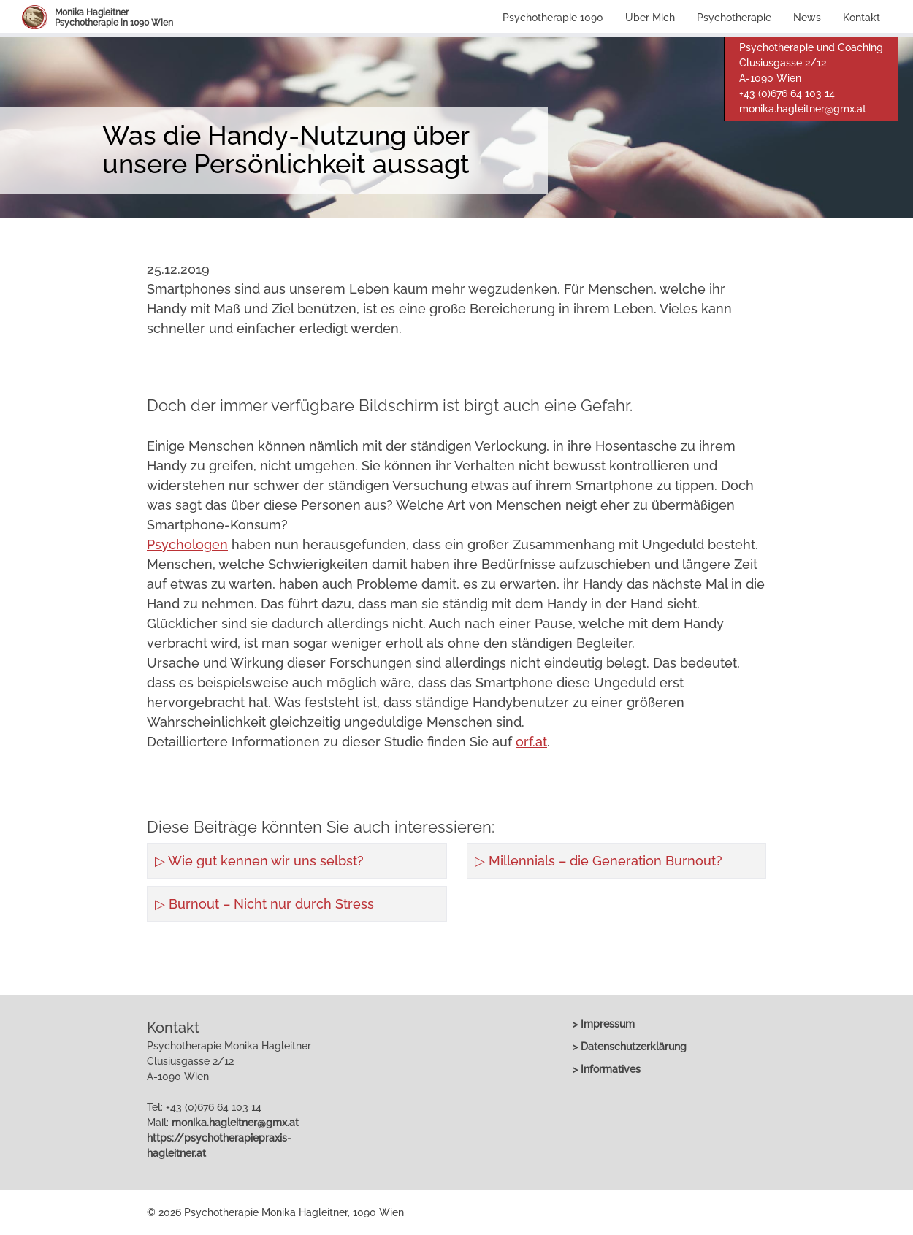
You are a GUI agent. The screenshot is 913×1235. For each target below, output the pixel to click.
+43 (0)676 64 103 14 (787, 93)
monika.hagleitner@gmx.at (802, 109)
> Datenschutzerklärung (630, 1046)
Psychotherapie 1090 (553, 17)
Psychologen (187, 544)
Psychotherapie (734, 17)
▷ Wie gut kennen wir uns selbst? (259, 860)
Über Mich (650, 17)
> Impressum (604, 1024)
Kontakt (861, 17)
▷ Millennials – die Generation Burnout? (598, 860)
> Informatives (607, 1069)
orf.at (531, 741)
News (807, 17)
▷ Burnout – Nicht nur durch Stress (264, 903)
